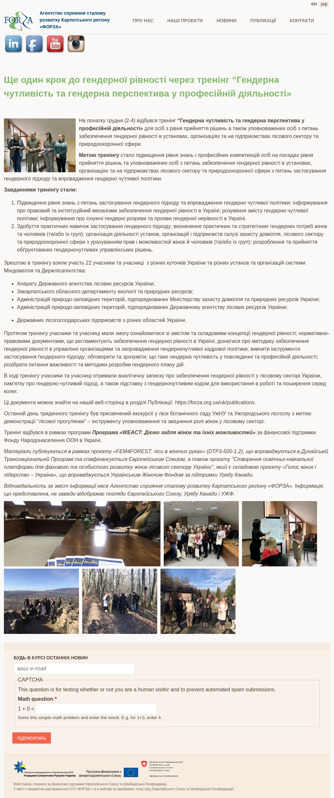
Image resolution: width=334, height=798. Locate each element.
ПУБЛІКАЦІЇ (263, 20)
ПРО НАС (143, 20)
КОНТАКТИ (302, 20)
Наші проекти (185, 20)
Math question (37, 699)
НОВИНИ (226, 20)
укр (324, 4)
